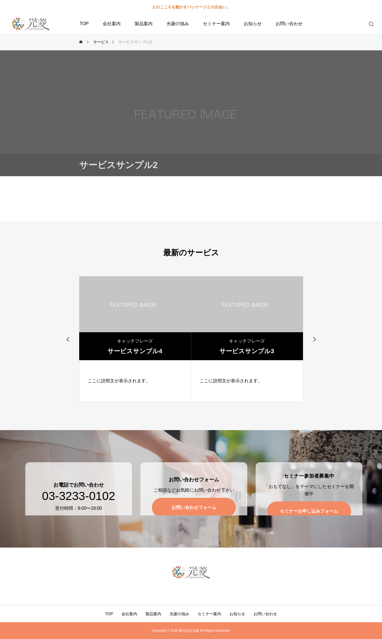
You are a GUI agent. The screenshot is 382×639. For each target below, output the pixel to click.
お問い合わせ (289, 23)
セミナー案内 (216, 23)
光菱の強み (178, 23)
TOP (84, 23)
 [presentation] (314, 339)
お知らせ (253, 23)
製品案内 (144, 23)
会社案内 (112, 23)
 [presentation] (68, 339)
